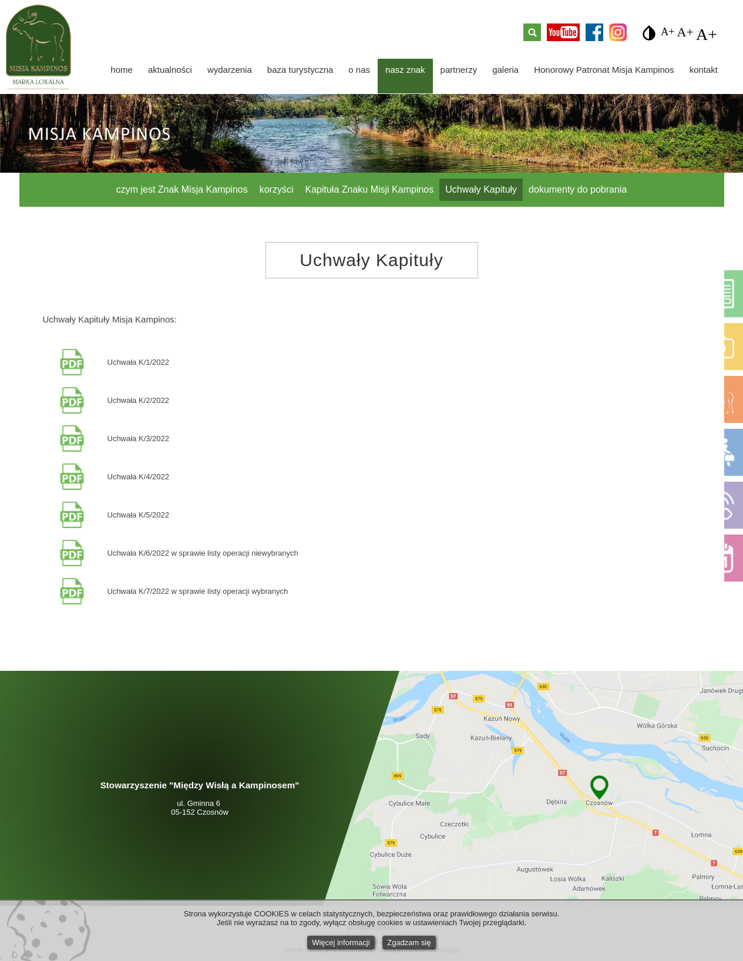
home (121, 70)
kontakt (704, 70)
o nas (359, 70)
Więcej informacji (340, 942)
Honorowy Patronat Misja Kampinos (604, 70)
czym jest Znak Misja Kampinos (182, 189)
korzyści (277, 189)
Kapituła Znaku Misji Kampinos (369, 189)
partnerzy (459, 70)
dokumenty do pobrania (578, 189)
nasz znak (405, 70)
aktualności (170, 70)
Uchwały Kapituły (481, 189)
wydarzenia (229, 70)
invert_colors (649, 32)
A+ (667, 30)
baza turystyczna (300, 70)
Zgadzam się (409, 942)
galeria (505, 70)
